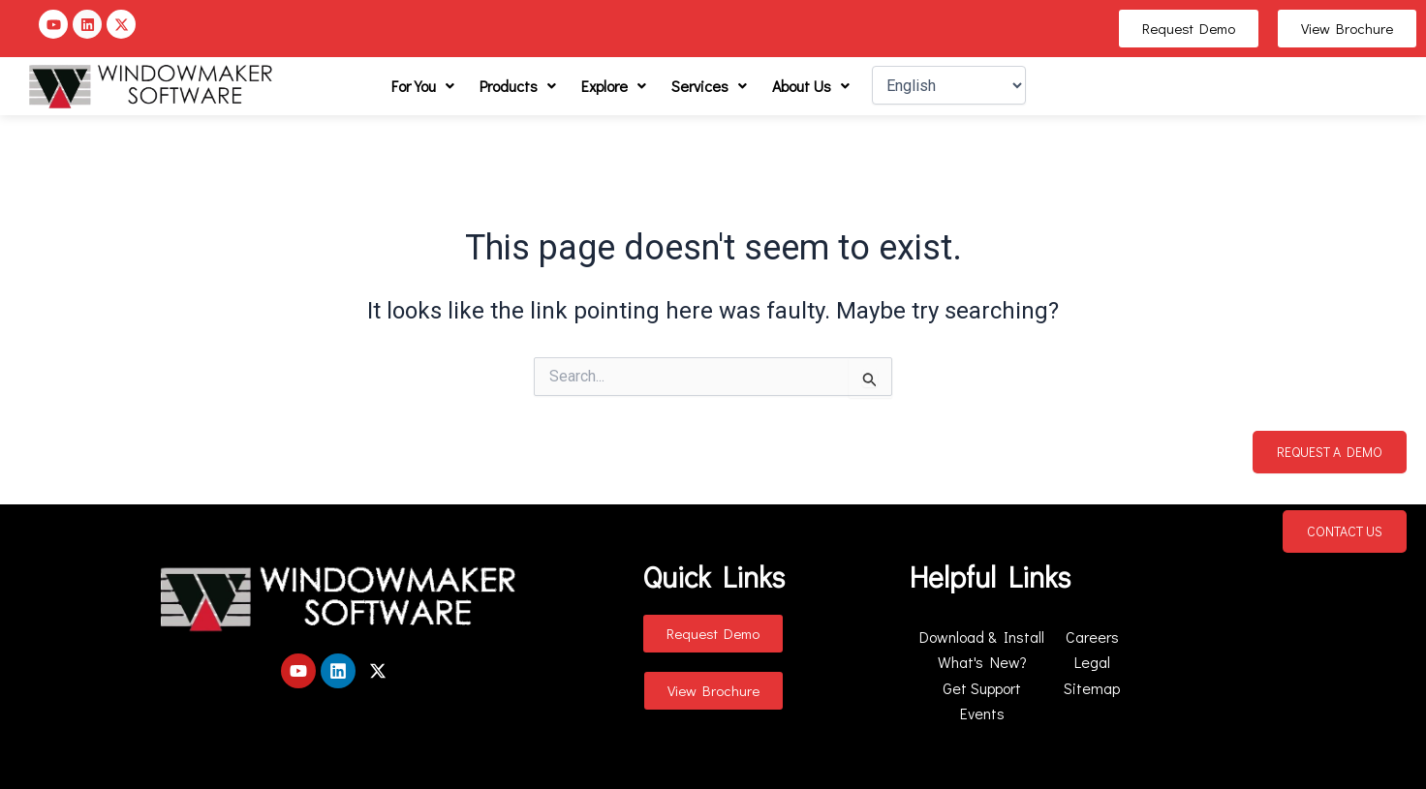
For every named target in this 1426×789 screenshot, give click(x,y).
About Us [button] (811, 86)
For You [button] (422, 86)
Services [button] (709, 86)
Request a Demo (1329, 451)
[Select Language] (949, 85)
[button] (423, 86)
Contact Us (1344, 531)
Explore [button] (613, 86)
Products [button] (518, 86)
